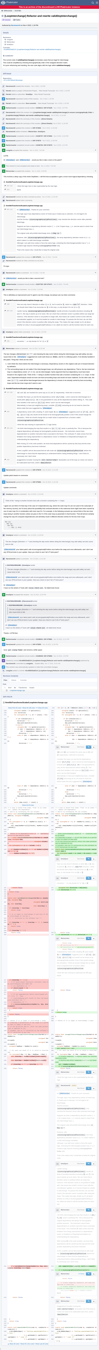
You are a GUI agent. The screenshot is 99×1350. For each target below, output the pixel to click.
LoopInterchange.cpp (17, 690)
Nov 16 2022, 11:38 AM (35, 535)
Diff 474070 (37, 141)
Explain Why (39, 663)
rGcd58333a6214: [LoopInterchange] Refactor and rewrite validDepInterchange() (32, 49)
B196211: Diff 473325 (44, 108)
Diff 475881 (37, 482)
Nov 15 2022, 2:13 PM (35, 289)
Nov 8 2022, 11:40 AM (49, 128)
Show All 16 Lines (28, 805)
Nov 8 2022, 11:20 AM (60, 123)
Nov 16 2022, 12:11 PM (61, 639)
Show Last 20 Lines (41, 1344)
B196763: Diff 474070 (44, 145)
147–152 (9, 392)
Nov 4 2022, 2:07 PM (61, 108)
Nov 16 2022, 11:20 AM (50, 482)
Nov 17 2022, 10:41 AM (52, 663)
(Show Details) (46, 119)
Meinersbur (11, 42)
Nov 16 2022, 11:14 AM (50, 470)
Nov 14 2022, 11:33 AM (49, 197)
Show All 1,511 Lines (27, 1344)
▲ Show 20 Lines (13, 1344)
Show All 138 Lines (28, 708)
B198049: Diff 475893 (44, 656)
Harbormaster (11, 108)
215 (7, 460)
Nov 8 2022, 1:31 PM (61, 145)
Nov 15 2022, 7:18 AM (50, 257)
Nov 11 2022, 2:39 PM (39, 171)
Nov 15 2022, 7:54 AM (61, 284)
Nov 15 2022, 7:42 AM (37, 273)
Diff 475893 (37, 644)
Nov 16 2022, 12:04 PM (38, 595)
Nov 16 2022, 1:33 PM (61, 656)
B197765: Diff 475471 (44, 284)
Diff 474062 (37, 128)
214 (7, 189)
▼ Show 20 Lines (42, 708)
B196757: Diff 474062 (44, 136)
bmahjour (10, 44)
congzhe (10, 39)
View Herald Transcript (47, 91)
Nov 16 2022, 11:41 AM (37, 559)
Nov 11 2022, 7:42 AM (37, 150)
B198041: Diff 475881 (44, 639)
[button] (97, 2)
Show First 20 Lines (14, 708)
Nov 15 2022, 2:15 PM (39, 332)
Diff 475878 (37, 470)
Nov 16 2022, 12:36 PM (50, 644)
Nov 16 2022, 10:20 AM (37, 348)
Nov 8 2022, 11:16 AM (58, 115)
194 (7, 412)
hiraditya (29, 94)
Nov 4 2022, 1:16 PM (38, 86)
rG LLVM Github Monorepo (13, 80)
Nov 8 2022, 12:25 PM (61, 136)
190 (7, 304)
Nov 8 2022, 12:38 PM (49, 141)
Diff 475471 (37, 257)
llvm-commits (31, 103)
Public (17, 20)
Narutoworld (16, 25)
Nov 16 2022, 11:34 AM (35, 494)
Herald (8, 91)
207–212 (9, 186)
